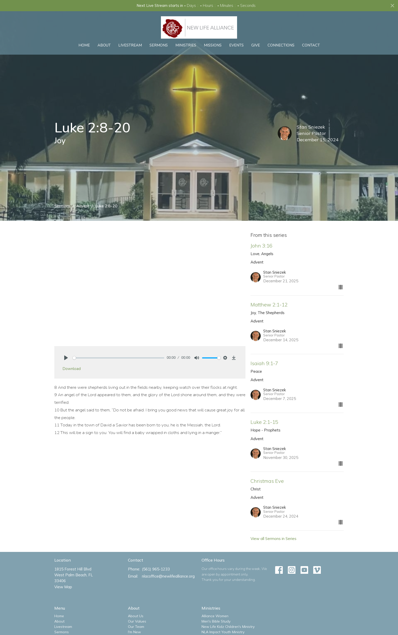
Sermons (159, 45)
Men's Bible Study (216, 621)
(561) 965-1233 (156, 569)
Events (236, 45)
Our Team (136, 626)
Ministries (185, 45)
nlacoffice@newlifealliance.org (168, 576)
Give (255, 45)
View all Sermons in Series (273, 538)
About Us (135, 616)
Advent (82, 206)
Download (71, 368)
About (104, 45)
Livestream (130, 45)
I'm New (134, 632)
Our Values (137, 621)
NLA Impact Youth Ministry (223, 632)
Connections (281, 45)
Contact (311, 45)
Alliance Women (215, 616)
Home (84, 45)
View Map (63, 586)
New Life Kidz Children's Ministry (228, 626)
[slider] (118, 357)
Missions (213, 45)
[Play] (66, 358)
